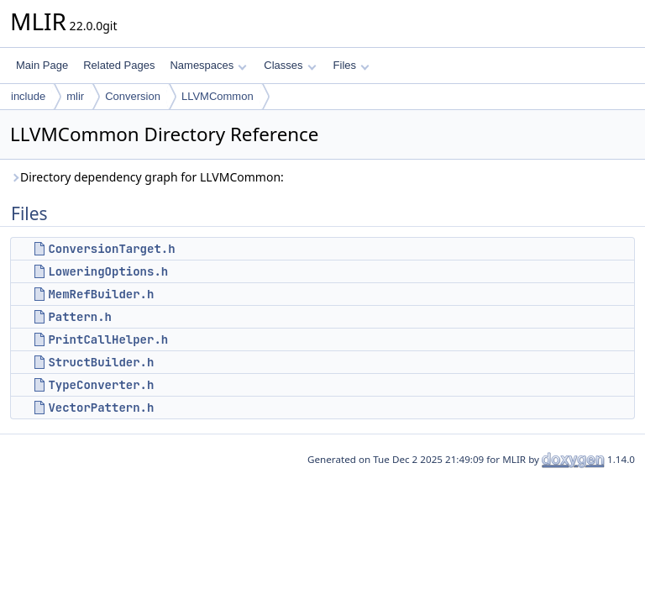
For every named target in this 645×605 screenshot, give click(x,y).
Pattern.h (80, 316)
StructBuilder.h (101, 362)
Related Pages (119, 65)
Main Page (42, 65)
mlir (75, 96)
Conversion (132, 96)
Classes (290, 65)
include (28, 96)
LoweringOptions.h (108, 271)
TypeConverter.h (101, 384)
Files (351, 65)
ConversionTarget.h (111, 248)
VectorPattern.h (101, 407)
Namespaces (208, 65)
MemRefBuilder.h (101, 294)
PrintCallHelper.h (108, 339)
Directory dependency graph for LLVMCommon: (147, 177)
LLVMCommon (217, 96)
